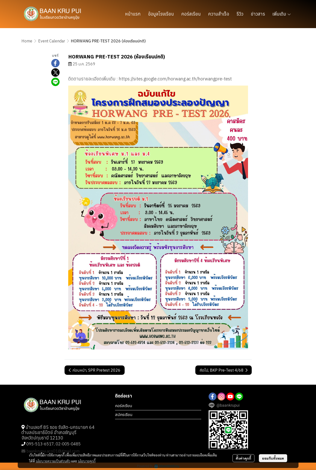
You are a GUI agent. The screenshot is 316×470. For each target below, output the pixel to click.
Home (26, 40)
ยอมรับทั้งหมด (273, 458)
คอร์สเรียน (123, 405)
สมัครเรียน (124, 414)
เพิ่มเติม (281, 14)
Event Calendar (51, 40)
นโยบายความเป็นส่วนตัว (53, 461)
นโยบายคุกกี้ (87, 461)
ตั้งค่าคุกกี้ (243, 458)
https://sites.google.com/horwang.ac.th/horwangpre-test (175, 79)
